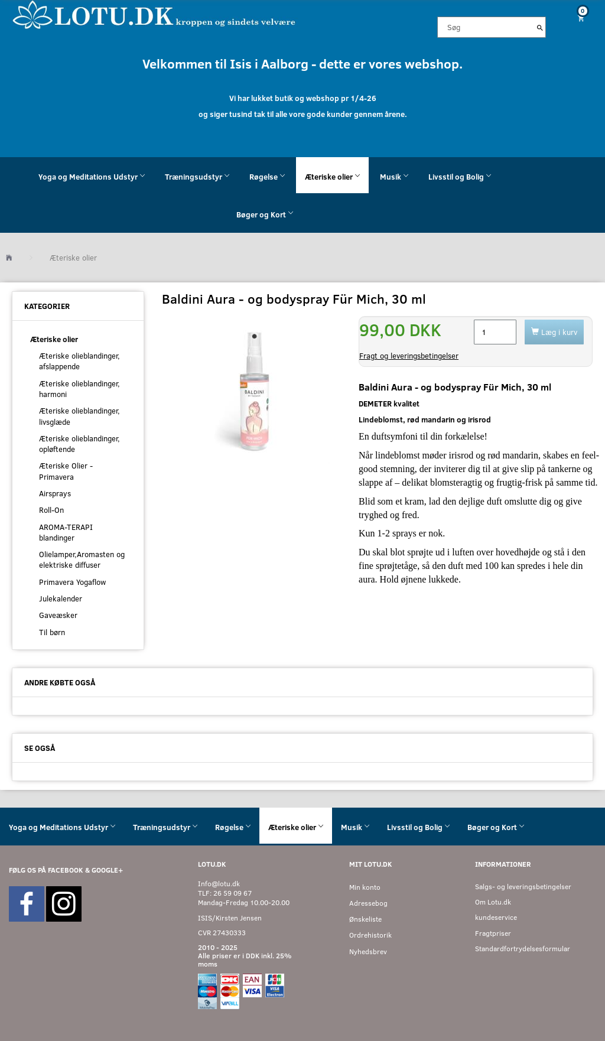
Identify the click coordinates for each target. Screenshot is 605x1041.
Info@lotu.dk (219, 883)
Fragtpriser (493, 933)
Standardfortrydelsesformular (522, 948)
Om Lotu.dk (493, 901)
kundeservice (496, 917)
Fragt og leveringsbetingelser (408, 355)
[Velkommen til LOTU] (154, 13)
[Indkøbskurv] (580, 18)
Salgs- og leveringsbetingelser (523, 886)
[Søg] (540, 27)
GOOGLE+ (107, 870)
